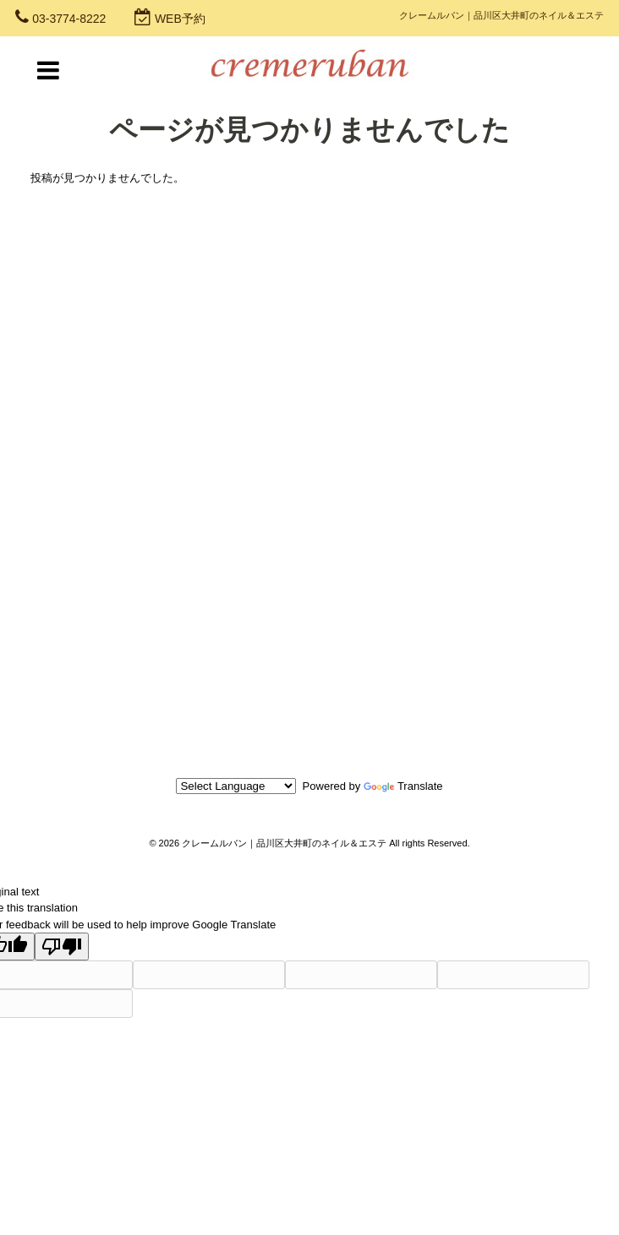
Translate (403, 786)
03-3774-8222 (69, 18)
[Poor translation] (62, 946)
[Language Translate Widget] (236, 786)
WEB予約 (180, 18)
